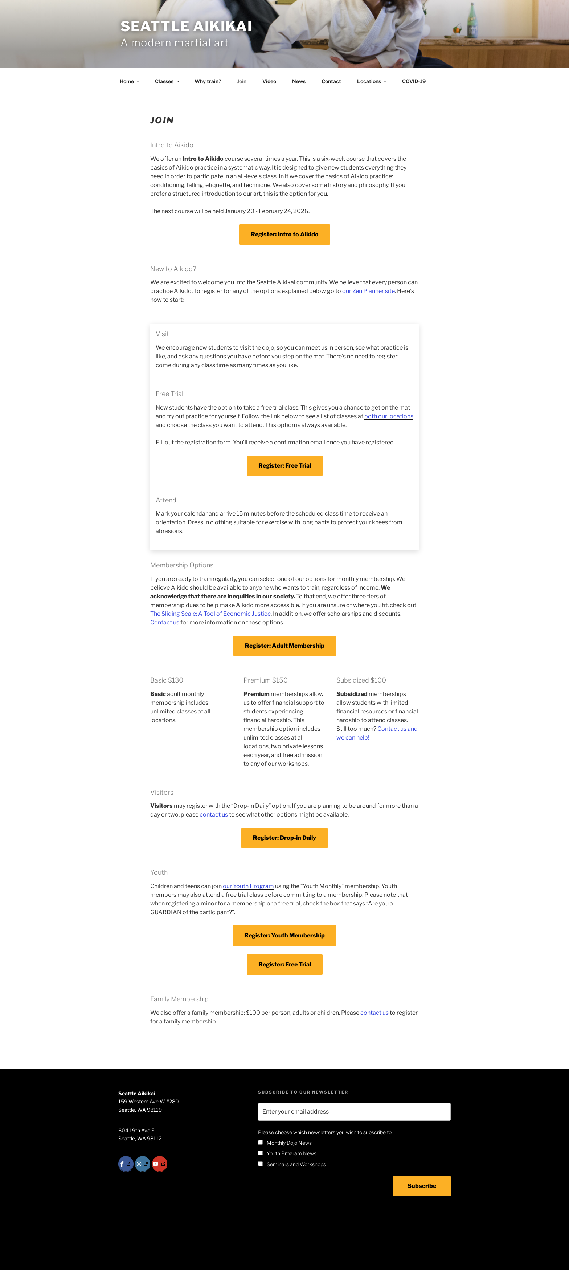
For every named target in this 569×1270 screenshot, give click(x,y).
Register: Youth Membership (284, 935)
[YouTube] (159, 1164)
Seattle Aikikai (186, 26)
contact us (214, 814)
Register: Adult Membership (284, 645)
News (299, 81)
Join (241, 81)
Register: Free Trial (284, 465)
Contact (331, 81)
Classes (167, 81)
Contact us (164, 622)
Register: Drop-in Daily (284, 837)
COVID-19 (414, 81)
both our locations (388, 416)
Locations (372, 81)
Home (130, 81)
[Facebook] (126, 1164)
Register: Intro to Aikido (285, 234)
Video (269, 81)
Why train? (208, 81)
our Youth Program (248, 886)
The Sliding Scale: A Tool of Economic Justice (210, 613)
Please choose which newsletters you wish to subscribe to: (325, 1132)
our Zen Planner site (368, 291)
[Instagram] (142, 1164)
